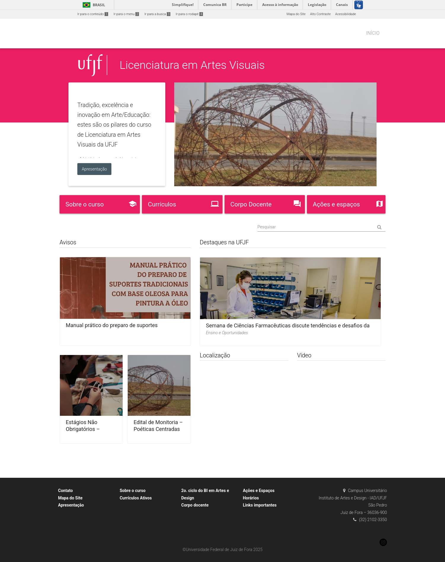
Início (373, 33)
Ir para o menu (126, 14)
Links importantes (260, 505)
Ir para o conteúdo (92, 14)
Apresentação (71, 505)
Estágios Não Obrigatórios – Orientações (83, 429)
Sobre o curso (132, 490)
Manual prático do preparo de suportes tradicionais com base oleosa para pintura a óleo (123, 328)
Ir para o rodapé (189, 14)
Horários (251, 498)
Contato (65, 490)
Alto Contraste (320, 14)
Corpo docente (195, 505)
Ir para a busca (157, 14)
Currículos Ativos (136, 498)
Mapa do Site (295, 14)
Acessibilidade (345, 14)
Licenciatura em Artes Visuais (192, 64)
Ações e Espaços (259, 490)
